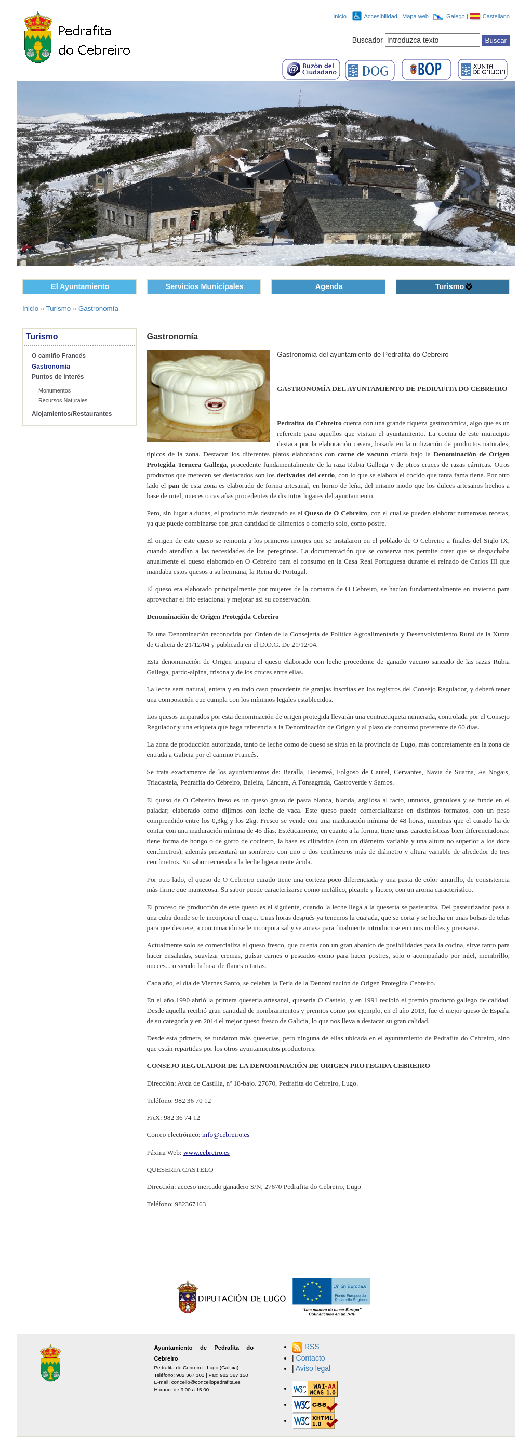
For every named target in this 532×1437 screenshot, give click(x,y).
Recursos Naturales (63, 400)
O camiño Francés (59, 355)
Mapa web (416, 16)
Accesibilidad (381, 16)
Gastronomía (98, 308)
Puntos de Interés (58, 377)
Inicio (340, 16)
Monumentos (54, 390)
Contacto (310, 1358)
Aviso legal (313, 1368)
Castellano (496, 16)
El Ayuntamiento (80, 286)
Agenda (329, 286)
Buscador (367, 40)
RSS (312, 1346)
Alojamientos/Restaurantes (72, 413)
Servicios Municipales (205, 286)
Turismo (449, 286)
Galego (456, 16)
